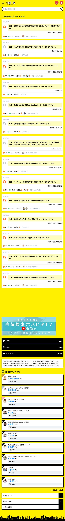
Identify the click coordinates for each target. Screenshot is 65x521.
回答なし (24, 55)
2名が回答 (35, 190)
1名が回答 (31, 36)
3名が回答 (37, 76)
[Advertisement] (32, 303)
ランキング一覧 (57, 489)
